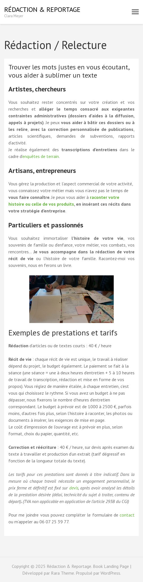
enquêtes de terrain (40, 156)
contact (127, 515)
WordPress (110, 573)
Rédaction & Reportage (42, 9)
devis (73, 488)
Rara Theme (62, 573)
